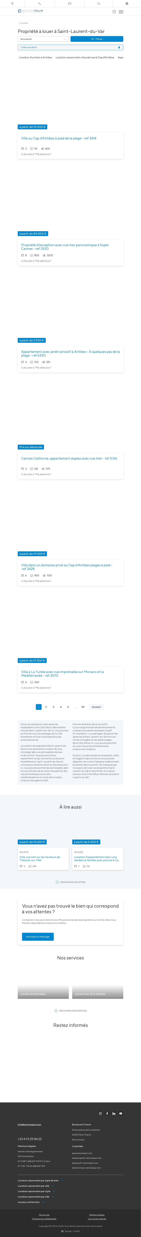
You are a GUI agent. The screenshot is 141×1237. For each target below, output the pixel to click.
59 (82, 706)
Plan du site (44, 1215)
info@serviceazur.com (29, 1124)
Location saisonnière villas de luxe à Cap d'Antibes (85, 57)
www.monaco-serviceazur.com (86, 1168)
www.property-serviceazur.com (86, 1158)
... (75, 706)
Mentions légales (97, 1215)
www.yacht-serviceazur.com (85, 1163)
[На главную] (30, 11)
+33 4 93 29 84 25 (30, 1139)
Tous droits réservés (97, 1219)
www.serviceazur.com (82, 1153)
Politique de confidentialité (44, 1219)
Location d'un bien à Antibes (35, 57)
